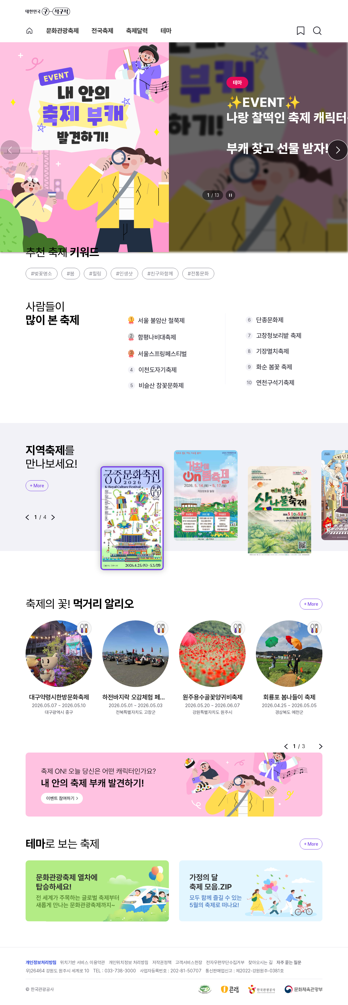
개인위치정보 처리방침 (128, 964)
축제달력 (137, 31)
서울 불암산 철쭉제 (161, 320)
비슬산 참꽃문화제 (161, 385)
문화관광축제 (62, 31)
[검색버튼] (317, 31)
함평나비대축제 (157, 337)
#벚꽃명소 (41, 274)
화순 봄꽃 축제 (274, 367)
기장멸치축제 (272, 351)
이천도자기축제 (157, 370)
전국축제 (102, 31)
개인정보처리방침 (41, 964)
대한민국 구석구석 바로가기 (48, 11)
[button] (27, 517)
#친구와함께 (160, 274)
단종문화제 (269, 320)
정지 (230, 195)
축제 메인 (29, 31)
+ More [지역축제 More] (37, 485)
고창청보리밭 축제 (278, 335)
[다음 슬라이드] (338, 150)
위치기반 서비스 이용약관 (82, 964)
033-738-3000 (120, 972)
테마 (166, 31)
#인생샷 (124, 274)
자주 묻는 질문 (288, 964)
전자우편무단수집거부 (225, 964)
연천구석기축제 (275, 383)
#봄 (71, 274)
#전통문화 (198, 274)
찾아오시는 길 (260, 964)
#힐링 (95, 274)
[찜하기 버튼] (301, 31)
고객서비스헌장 (188, 964)
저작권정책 (161, 964)
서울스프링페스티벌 (162, 354)
